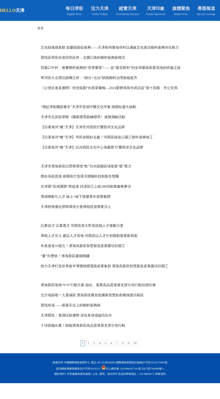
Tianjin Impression (156, 14)
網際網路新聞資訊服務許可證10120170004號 (141, 362)
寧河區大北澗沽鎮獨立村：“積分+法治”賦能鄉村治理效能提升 (89, 78)
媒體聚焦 (181, 8)
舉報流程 (160, 373)
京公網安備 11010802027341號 (121, 367)
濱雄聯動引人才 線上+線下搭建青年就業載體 (75, 196)
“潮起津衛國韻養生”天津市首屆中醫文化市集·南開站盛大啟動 (88, 107)
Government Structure (127, 14)
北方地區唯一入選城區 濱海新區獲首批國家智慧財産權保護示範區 (92, 295)
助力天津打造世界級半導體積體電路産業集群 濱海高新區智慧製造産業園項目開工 (104, 266)
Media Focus (181, 14)
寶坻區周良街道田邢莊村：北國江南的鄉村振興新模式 (83, 57)
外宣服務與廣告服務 (79, 373)
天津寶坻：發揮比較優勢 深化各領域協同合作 (76, 315)
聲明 (102, 373)
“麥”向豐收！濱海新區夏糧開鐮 (65, 256)
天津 (20, 10)
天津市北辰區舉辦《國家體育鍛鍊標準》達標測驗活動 (83, 117)
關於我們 (59, 373)
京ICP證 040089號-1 (152, 368)
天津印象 (156, 8)
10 (135, 343)
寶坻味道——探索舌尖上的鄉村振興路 (71, 305)
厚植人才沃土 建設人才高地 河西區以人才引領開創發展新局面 (89, 236)
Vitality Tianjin (100, 14)
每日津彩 (74, 8)
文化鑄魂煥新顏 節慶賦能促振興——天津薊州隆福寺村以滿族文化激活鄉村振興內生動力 (110, 47)
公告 (95, 373)
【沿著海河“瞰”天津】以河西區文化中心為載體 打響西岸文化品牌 (92, 147)
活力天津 (99, 8)
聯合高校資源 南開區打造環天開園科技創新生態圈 (80, 176)
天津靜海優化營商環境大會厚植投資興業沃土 (76, 207)
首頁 (40, 28)
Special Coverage (206, 14)
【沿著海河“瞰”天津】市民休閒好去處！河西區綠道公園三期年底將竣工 (97, 137)
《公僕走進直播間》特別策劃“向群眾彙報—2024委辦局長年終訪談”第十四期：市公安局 (109, 88)
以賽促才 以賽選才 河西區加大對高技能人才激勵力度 (82, 225)
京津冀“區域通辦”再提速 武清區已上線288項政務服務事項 (86, 186)
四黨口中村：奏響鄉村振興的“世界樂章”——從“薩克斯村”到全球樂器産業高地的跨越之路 (111, 68)
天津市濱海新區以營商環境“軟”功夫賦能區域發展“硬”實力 (86, 166)
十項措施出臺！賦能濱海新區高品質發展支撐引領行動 (83, 325)
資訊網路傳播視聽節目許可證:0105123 (78, 368)
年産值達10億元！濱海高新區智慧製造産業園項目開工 (83, 246)
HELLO (8, 10)
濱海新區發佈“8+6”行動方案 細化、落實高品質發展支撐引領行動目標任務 (98, 285)
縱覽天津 (127, 8)
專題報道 (206, 8)
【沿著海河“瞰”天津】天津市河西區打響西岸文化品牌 (83, 127)
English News (74, 14)
